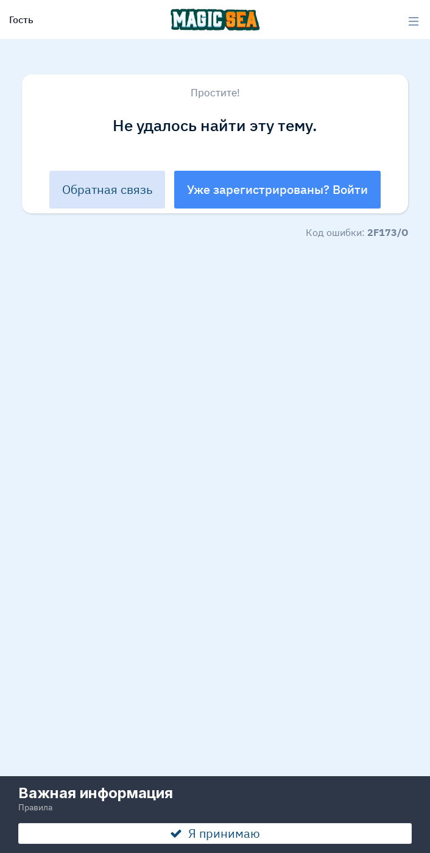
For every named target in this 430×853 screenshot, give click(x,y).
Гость (21, 19)
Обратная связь (107, 189)
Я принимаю (215, 833)
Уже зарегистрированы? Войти (277, 189)
